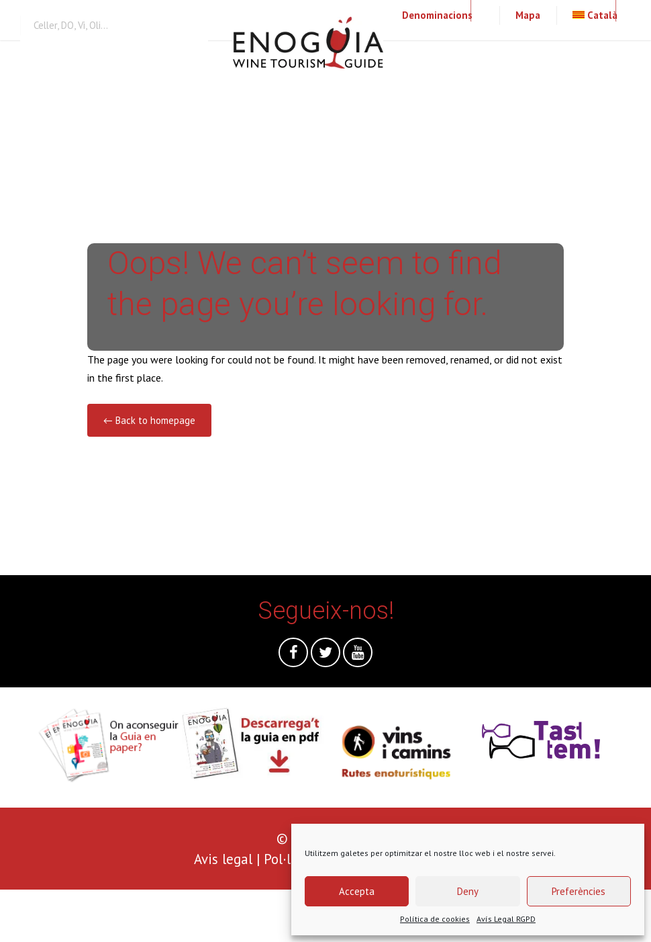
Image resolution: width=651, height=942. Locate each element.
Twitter (325, 656)
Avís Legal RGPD (506, 919)
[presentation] (102, 916)
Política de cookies (435, 919)
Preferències (578, 891)
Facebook (293, 656)
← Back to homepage (149, 420)
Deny (468, 891)
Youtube (357, 656)
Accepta (356, 891)
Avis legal (223, 859)
